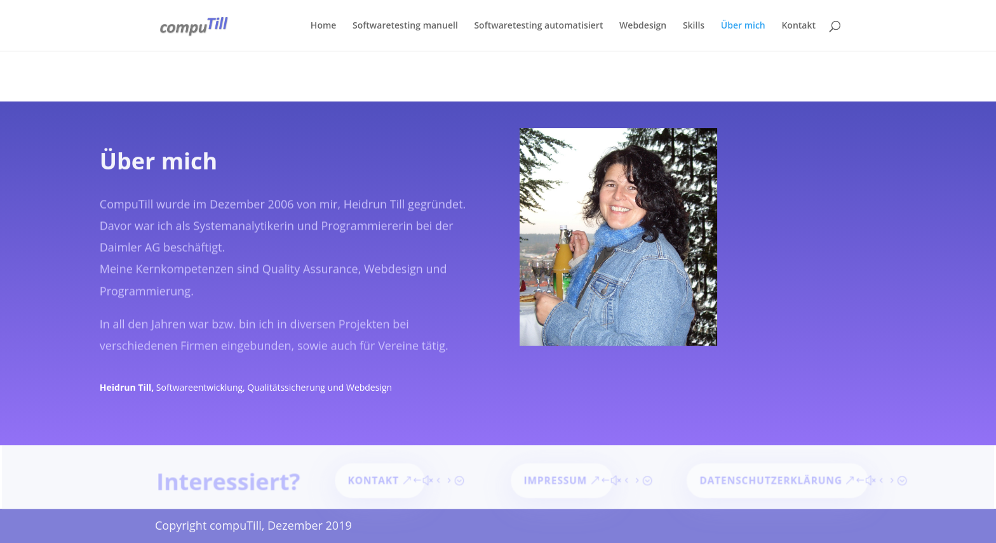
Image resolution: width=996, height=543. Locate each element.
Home (324, 26)
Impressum (555, 481)
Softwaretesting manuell (405, 26)
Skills (693, 26)
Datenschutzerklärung (768, 481)
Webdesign (642, 26)
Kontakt (798, 26)
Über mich (743, 26)
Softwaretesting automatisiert (538, 26)
